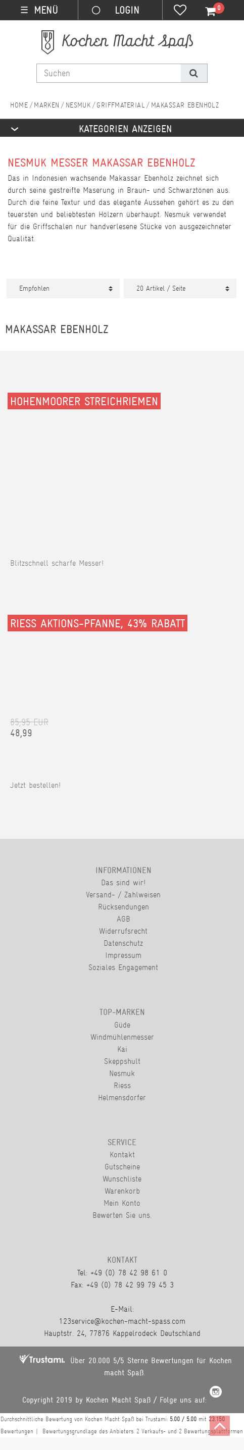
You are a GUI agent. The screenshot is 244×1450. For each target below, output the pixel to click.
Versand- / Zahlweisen (123, 894)
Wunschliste (122, 1179)
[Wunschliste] (180, 11)
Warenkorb (122, 1191)
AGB (123, 919)
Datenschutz (123, 943)
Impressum (123, 955)
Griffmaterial (120, 105)
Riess (122, 1085)
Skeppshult (122, 1061)
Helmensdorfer (122, 1097)
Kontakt (122, 1154)
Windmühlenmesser (122, 1037)
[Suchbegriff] (109, 73)
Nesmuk (78, 105)
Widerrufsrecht (123, 931)
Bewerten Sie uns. (122, 1215)
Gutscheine (122, 1166)
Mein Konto (122, 1203)
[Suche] (194, 73)
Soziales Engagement (123, 967)
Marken (47, 105)
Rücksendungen (123, 906)
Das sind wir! (123, 882)
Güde (122, 1025)
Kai (122, 1049)
